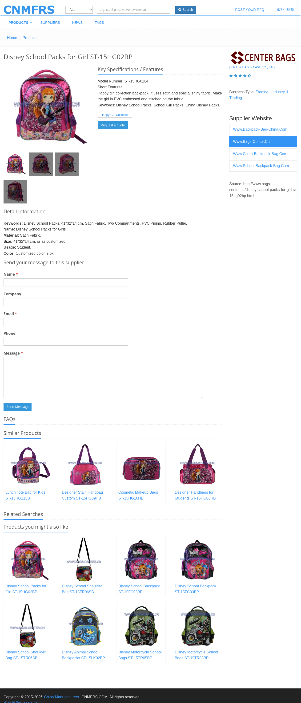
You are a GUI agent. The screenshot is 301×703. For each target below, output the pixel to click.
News (77, 22)
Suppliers (50, 22)
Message (13, 353)
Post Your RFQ (249, 10)
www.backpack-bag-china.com (260, 129)
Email (10, 313)
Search (185, 10)
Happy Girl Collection (115, 115)
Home (12, 38)
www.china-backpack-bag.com (260, 154)
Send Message (17, 406)
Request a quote (113, 125)
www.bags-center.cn (251, 142)
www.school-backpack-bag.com (261, 166)
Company (12, 294)
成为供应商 (285, 10)
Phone (9, 333)
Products (18, 22)
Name (11, 274)
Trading (262, 92)
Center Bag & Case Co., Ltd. (252, 67)
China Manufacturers (61, 697)
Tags (99, 22)
